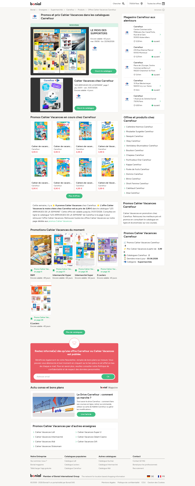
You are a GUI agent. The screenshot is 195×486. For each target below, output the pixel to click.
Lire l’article (86, 414)
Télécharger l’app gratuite (40, 468)
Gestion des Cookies (156, 482)
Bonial (32, 10)
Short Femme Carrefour (136, 183)
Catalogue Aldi (104, 468)
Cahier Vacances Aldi (44, 441)
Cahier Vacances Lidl (44, 432)
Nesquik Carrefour (133, 136)
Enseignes (43, 10)
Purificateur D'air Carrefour (137, 160)
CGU (143, 482)
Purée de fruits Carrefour (136, 169)
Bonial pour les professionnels (145, 465)
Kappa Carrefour (132, 164)
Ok (108, 376)
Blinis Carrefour (132, 178)
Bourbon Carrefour (133, 150)
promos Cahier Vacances (60, 221)
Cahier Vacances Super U (88, 432)
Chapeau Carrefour (134, 155)
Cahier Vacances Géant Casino (91, 437)
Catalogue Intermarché (108, 465)
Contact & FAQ (139, 461)
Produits (81, 10)
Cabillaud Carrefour (134, 188)
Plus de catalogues (74, 332)
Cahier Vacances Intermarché (48, 437)
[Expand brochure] (60, 51)
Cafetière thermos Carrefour (138, 127)
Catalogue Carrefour (73, 468)
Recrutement (138, 468)
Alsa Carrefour (132, 193)
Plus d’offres (74, 196)
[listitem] (41, 138)
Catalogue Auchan (106, 461)
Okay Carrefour (132, 141)
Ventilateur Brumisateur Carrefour (141, 145)
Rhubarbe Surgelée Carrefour (138, 131)
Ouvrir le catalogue (103, 71)
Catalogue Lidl (70, 461)
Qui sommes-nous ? (38, 461)
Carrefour (70, 10)
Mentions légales (109, 482)
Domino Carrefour (133, 174)
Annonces (159, 10)
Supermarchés (57, 10)
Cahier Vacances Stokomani (47, 446)
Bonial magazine (37, 465)
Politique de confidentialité (128, 482)
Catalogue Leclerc (72, 465)
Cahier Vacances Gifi (86, 441)
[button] (74, 49)
